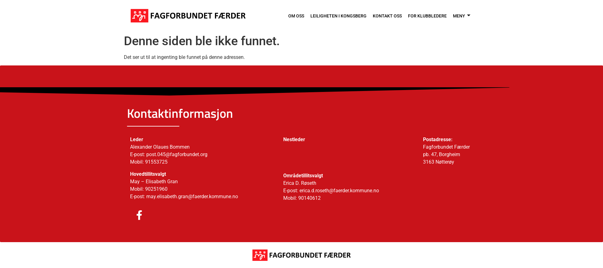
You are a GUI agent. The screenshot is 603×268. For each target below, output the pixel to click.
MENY (461, 15)
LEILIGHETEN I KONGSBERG (334, 15)
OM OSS (290, 15)
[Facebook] (133, 215)
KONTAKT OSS (385, 15)
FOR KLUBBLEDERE (426, 15)
